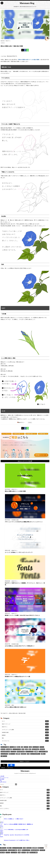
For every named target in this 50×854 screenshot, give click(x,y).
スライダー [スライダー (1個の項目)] (13, 751)
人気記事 (2, 776)
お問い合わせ (3, 782)
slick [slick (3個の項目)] (30, 747)
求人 (1, 780)
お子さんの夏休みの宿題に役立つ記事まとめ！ (16, 707)
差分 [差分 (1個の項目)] (30, 749)
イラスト (2, 42)
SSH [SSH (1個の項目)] (28, 753)
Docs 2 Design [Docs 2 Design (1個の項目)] (35, 749)
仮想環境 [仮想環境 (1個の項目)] (18, 753)
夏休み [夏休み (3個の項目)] (18, 747)
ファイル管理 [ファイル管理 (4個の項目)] (12, 747)
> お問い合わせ (10, 767)
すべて (25, 721)
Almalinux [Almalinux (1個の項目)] (23, 753)
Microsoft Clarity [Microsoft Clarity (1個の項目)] (20, 751)
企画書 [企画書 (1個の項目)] (36, 751)
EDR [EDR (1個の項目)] (23, 749)
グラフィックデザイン (24, 809)
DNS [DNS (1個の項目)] (26, 749)
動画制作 (25, 735)
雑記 (25, 738)
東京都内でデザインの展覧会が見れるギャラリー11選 (17, 676)
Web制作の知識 (25, 732)
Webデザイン (21, 422)
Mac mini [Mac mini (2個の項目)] (3, 749)
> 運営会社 (3, 767)
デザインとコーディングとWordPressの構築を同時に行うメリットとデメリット (24, 521)
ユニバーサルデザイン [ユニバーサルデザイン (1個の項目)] (35, 753)
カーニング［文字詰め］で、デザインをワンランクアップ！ (19, 552)
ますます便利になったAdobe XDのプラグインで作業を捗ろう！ (20, 646)
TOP (1, 713)
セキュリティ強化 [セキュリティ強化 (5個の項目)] (4, 747)
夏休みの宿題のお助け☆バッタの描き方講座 (28, 59)
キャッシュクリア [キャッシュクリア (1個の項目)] (29, 751)
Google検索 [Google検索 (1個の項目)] (9, 749)
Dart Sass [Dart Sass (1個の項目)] (42, 749)
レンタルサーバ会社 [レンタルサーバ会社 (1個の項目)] (43, 751)
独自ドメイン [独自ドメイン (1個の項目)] (12, 753)
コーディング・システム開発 (25, 730)
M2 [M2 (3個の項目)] (22, 747)
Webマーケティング (25, 724)
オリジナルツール (25, 741)
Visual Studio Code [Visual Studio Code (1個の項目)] (5, 751)
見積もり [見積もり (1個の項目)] (43, 753)
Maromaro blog (27, 3)
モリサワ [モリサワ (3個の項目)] (26, 747)
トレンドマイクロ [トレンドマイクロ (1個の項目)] (16, 749)
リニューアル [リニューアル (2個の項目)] (35, 747)
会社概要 (2, 779)
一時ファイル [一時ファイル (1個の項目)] (4, 756)
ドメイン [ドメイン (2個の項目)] (42, 747)
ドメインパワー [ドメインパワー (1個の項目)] (4, 753)
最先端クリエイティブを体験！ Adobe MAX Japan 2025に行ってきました (22, 615)
